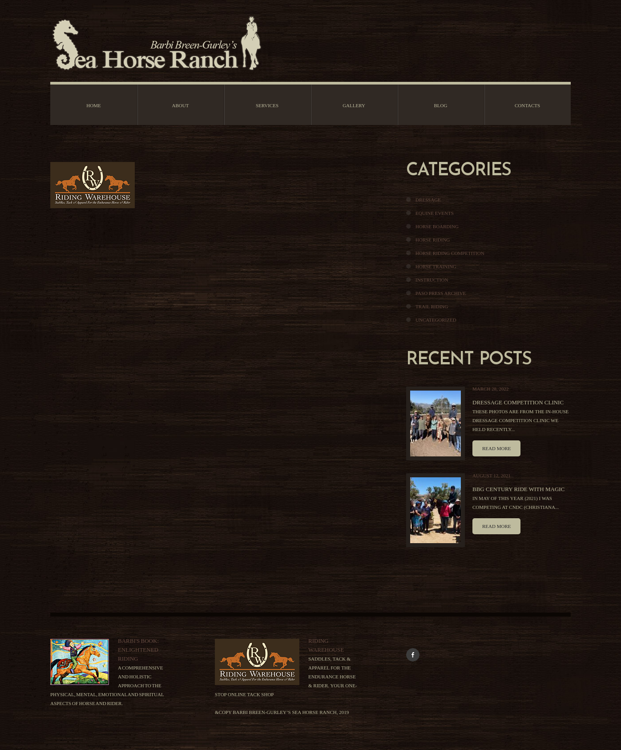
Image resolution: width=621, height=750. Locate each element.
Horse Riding (432, 239)
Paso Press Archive (440, 293)
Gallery (354, 105)
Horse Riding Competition (449, 253)
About (180, 105)
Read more (496, 448)
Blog (441, 105)
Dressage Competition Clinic (518, 402)
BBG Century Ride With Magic (518, 489)
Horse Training (435, 266)
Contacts (527, 105)
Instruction (431, 279)
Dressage (428, 199)
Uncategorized (435, 320)
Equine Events (434, 213)
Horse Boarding (437, 226)
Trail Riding (431, 306)
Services (267, 105)
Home (93, 105)
